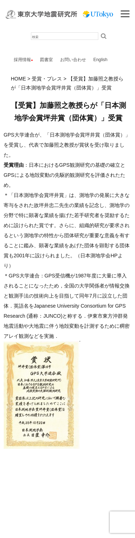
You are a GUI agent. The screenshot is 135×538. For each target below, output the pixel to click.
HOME (18, 79)
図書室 (46, 59)
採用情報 (22, 59)
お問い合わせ (73, 59)
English (100, 59)
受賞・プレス (47, 79)
